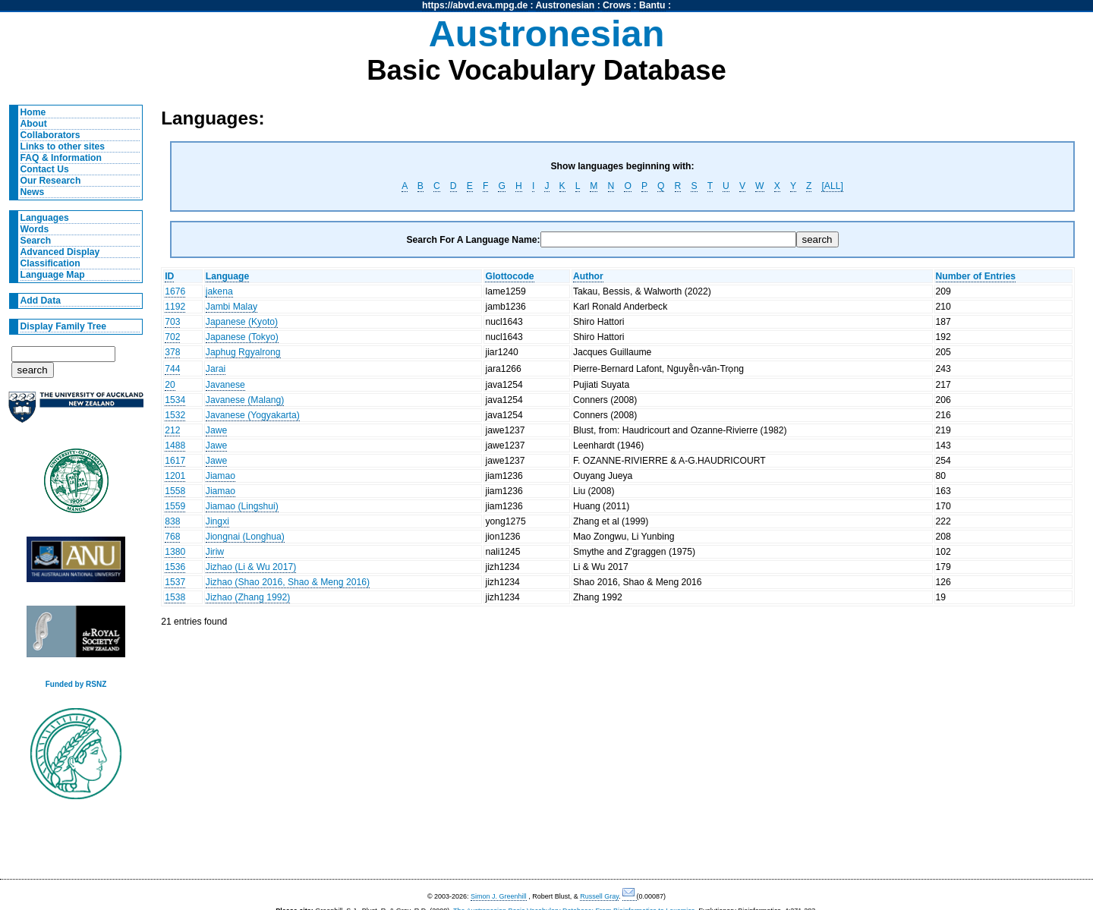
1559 (175, 506)
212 (172, 430)
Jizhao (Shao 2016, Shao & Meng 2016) (288, 582)
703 (172, 321)
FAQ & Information (61, 158)
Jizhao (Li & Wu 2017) (251, 567)
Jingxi (217, 521)
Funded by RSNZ (76, 684)
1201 (175, 476)
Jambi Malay (231, 306)
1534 (175, 400)
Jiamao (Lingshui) (242, 506)
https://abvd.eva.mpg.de (475, 5)
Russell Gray (599, 896)
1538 (175, 597)
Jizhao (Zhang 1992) (248, 597)
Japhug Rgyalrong (243, 352)
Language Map (52, 274)
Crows (617, 5)
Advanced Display (60, 252)
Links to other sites (62, 146)
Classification (50, 263)
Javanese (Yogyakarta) (253, 415)
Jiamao (220, 476)
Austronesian (565, 5)
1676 (175, 291)
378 (172, 352)
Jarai (215, 369)
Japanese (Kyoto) (242, 321)
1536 (175, 567)
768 (172, 536)
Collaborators (50, 135)
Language (227, 276)
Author (588, 276)
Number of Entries (976, 276)
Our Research (50, 180)
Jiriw (215, 551)
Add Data (40, 300)
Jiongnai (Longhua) (245, 536)
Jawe (216, 430)
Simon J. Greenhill (499, 896)
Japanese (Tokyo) (242, 337)
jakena (219, 291)
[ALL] (832, 186)
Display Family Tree (63, 326)
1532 (175, 415)
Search (36, 240)
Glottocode (509, 276)
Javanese (225, 384)
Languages (44, 218)
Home (33, 112)
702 (172, 337)
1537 (175, 582)
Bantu (652, 5)
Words (34, 229)
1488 (175, 445)
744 (172, 369)
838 (172, 521)
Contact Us (44, 169)
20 (170, 384)
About (33, 123)
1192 (175, 306)
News (32, 192)
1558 (175, 491)
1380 (175, 551)
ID (169, 276)
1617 (175, 460)
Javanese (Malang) (245, 400)
